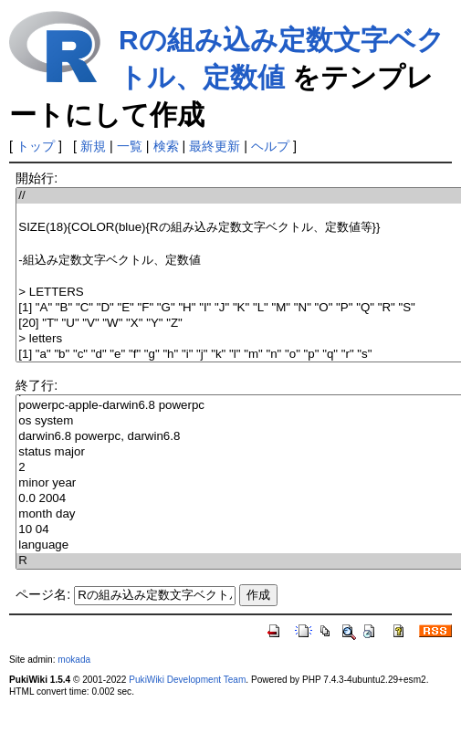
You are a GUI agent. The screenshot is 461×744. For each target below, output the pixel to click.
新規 (93, 146)
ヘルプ (270, 146)
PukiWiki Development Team (187, 680)
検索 (166, 146)
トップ (35, 146)
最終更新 (214, 146)
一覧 (129, 146)
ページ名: (43, 594)
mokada (74, 660)
